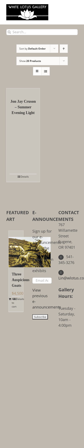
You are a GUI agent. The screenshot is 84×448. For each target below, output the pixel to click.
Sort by (32, 48)
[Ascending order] (64, 48)
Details (25, 176)
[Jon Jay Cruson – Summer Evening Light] (23, 91)
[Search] (9, 32)
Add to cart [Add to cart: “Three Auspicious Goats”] (14, 302)
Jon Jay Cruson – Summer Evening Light (23, 107)
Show (30, 61)
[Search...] (42, 32)
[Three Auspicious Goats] (16, 249)
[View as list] (45, 71)
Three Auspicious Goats (16, 280)
